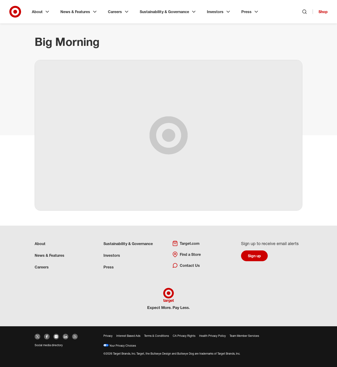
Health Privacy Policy (212, 336)
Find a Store (186, 254)
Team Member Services (244, 336)
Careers (118, 12)
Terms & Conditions (156, 336)
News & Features (79, 12)
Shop (323, 11)
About (41, 12)
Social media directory (49, 345)
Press (250, 12)
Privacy (108, 336)
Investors (219, 12)
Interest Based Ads (128, 336)
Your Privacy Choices (119, 345)
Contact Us (186, 265)
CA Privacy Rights (184, 336)
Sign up (254, 255)
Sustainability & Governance (168, 12)
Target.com (185, 243)
